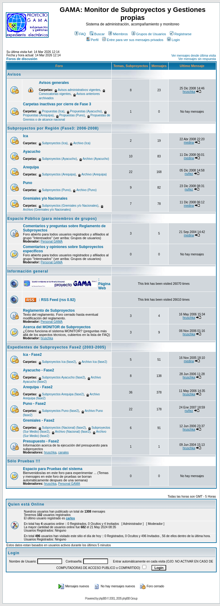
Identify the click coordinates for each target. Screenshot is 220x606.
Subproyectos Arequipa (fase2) (63, 394)
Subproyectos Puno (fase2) (60, 410)
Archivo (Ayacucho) (96, 158)
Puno (27, 183)
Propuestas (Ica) (53, 111)
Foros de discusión (21, 59)
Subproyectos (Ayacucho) (59, 158)
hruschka (189, 91)
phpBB (102, 598)
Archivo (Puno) (86, 190)
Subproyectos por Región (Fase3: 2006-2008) (53, 128)
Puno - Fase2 (34, 403)
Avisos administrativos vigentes (79, 90)
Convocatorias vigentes (55, 94)
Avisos (14, 74)
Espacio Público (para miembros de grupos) (52, 218)
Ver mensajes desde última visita (193, 55)
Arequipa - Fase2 (38, 387)
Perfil (92, 40)
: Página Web (104, 283)
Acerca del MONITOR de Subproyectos (57, 327)
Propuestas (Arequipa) (38, 115)
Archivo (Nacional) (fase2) (73, 431)
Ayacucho (31, 151)
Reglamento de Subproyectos (49, 310)
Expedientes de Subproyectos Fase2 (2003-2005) (56, 347)
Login (173, 40)
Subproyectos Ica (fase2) (59, 361)
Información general (27, 271)
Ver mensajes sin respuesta (197, 59)
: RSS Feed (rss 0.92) (57, 300)
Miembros (118, 34)
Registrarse (181, 34)
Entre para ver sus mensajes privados (132, 40)
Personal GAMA (52, 241)
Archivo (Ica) (81, 143)
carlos (70, 518)
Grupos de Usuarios (149, 34)
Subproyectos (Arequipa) (59, 174)
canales (63, 452)
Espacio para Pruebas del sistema (52, 469)
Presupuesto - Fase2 (41, 441)
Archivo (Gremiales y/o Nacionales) (47, 209)
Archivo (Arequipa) (94, 174)
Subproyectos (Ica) (55, 143)
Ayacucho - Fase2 (38, 370)
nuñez (189, 173)
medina (189, 142)
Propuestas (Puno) (72, 115)
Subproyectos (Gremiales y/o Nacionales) (70, 205)
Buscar (97, 34)
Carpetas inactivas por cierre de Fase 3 (57, 104)
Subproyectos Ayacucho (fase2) (63, 377)
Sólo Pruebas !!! (23, 461)
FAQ (80, 34)
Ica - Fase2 (32, 354)
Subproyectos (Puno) (56, 190)
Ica (25, 136)
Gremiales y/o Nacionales (45, 198)
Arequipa (31, 167)
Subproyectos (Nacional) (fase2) (64, 427)
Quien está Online (26, 504)
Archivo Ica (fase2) (94, 361)
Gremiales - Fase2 (38, 420)
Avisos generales (54, 83)
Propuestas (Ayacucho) (86, 111)
